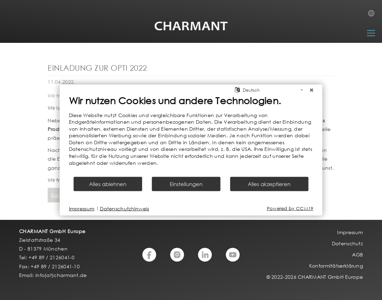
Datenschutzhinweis (124, 208)
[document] (191, 135)
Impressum (82, 208)
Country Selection (373, 15)
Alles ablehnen (107, 183)
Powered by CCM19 (290, 208)
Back (57, 195)
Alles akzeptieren (269, 183)
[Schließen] (312, 90)
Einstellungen (186, 183)
